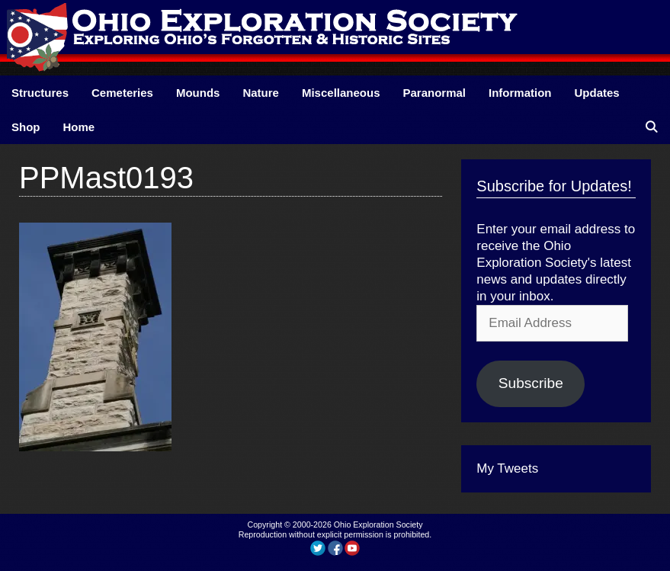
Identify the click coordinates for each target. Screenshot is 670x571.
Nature (260, 92)
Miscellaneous (341, 92)
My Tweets (507, 468)
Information (520, 92)
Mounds (198, 92)
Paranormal (434, 92)
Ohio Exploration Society (378, 524)
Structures (40, 92)
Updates (597, 92)
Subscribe (530, 383)
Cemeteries (122, 92)
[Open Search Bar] (651, 127)
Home (79, 126)
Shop (25, 126)
